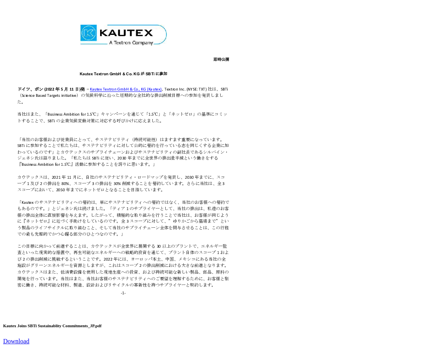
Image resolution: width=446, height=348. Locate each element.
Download (16, 341)
